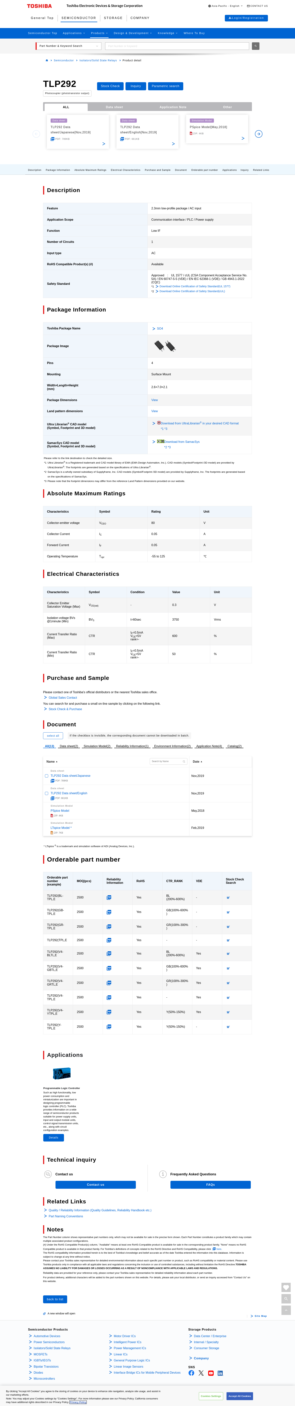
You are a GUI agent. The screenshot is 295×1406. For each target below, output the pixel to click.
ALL (66, 107)
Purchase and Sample (158, 170)
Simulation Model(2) (97, 746)
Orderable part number (204, 170)
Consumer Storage (206, 1348)
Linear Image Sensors (128, 1366)
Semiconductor (64, 60)
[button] (225, 6)
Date (196, 761)
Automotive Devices (47, 1336)
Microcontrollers (44, 1378)
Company (201, 1358)
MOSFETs (40, 1354)
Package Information (58, 170)
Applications (229, 170)
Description (34, 170)
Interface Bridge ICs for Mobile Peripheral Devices (147, 1372)
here (219, 1249)
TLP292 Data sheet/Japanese (70, 775)
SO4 (160, 328)
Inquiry (245, 170)
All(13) (49, 746)
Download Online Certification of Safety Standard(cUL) (192, 291)
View (154, 400)
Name (50, 761)
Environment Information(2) (172, 746)
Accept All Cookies (240, 1396)
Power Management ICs (130, 1348)
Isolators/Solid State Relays (98, 60)
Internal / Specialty (206, 1342)
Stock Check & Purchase (65, 709)
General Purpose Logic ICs (132, 1360)
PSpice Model (60, 810)
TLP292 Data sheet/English (69, 793)
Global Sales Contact (63, 697)
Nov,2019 (197, 775)
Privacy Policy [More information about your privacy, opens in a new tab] (78, 1402)
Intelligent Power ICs (127, 1342)
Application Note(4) (209, 746)
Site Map (261, 1316)
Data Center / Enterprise (210, 1336)
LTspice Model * (61, 827)
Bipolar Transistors (46, 1366)
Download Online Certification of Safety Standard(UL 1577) (195, 286)
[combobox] (177, 46)
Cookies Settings (211, 1396)
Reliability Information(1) (132, 746)
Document (181, 170)
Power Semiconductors (49, 1342)
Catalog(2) (235, 746)
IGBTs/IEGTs (42, 1360)
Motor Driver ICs (125, 1336)
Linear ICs (121, 1354)
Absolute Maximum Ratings (90, 170)
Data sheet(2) (69, 746)
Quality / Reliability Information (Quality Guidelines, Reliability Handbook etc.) (100, 1210)
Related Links (261, 170)
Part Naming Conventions (66, 1216)
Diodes (38, 1372)
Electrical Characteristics (125, 170)
